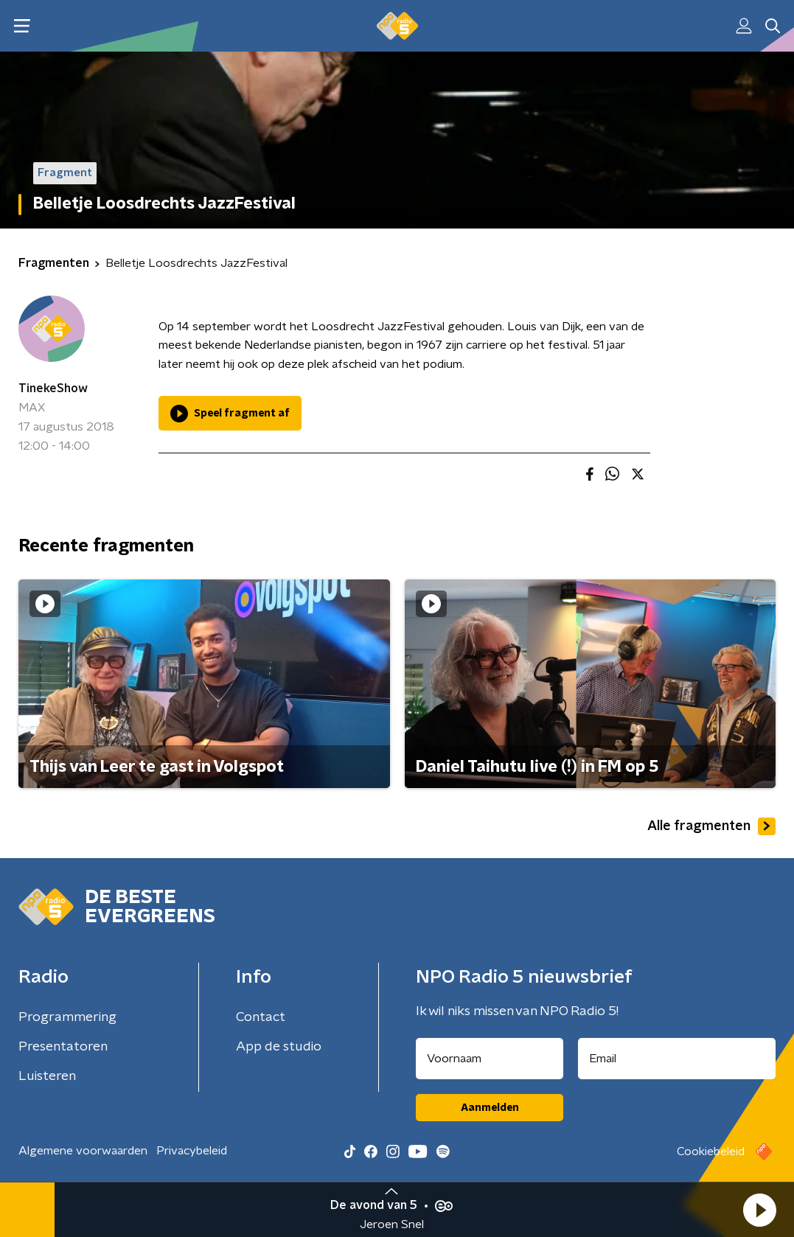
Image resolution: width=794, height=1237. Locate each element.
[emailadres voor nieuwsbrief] (677, 1058)
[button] (759, 1209)
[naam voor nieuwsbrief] (489, 1058)
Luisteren (47, 1076)
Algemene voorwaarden (82, 1151)
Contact (260, 1017)
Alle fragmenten (711, 826)
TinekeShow (53, 388)
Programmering (67, 1017)
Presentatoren (63, 1046)
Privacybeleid (191, 1151)
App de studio (278, 1046)
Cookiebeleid (711, 1151)
